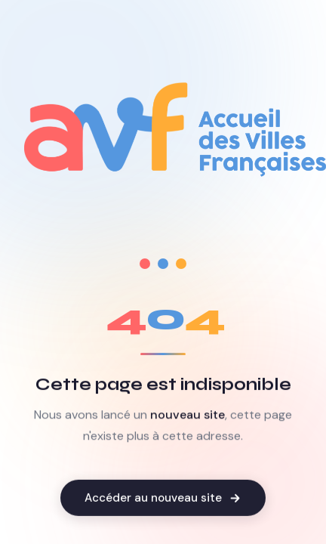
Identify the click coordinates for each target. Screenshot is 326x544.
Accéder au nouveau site (163, 499)
